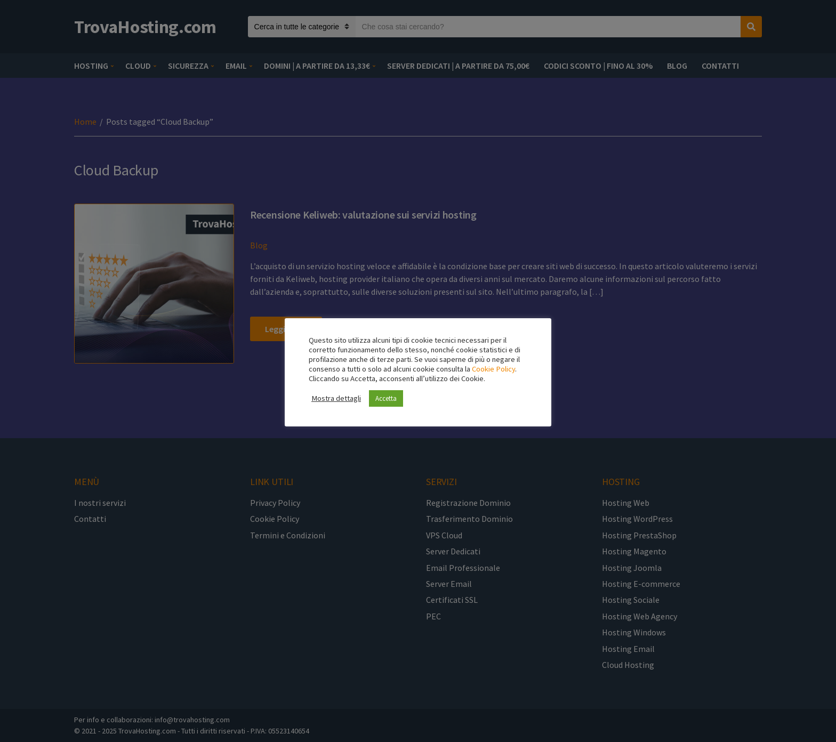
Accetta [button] (386, 398)
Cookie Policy (493, 369)
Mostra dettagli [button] (336, 398)
